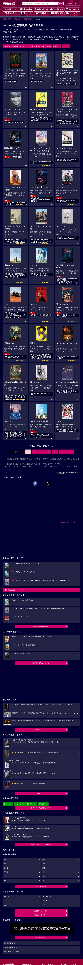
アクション (7, 896)
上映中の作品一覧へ (10, 947)
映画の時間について (41, 938)
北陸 (43, 872)
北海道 (6, 868)
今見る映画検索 (72, 4)
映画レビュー (40, 793)
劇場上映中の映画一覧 (40, 626)
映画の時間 (7, 19)
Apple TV (65, 46)
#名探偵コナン (31, 804)
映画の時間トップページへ (13, 952)
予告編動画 (41, 13)
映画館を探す (10, 13)
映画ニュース (26, 13)
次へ (66, 452)
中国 (5, 876)
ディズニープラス (26, 46)
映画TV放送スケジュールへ (40, 844)
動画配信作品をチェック (40, 663)
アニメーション (47, 896)
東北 (43, 868)
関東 (43, 859)
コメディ (7, 905)
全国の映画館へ (41, 886)
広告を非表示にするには (70, 522)
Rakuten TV (39, 46)
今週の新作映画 (41, 9)
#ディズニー (42, 804)
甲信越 (6, 872)
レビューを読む (72, 13)
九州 (5, 880)
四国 (43, 876)
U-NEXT (6, 46)
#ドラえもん (7, 804)
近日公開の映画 (57, 9)
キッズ (44, 901)
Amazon (14, 46)
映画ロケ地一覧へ (41, 915)
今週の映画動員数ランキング (13, 590)
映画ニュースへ (41, 730)
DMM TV (56, 46)
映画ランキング (72, 9)
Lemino (48, 46)
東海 (43, 864)
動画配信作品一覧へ (10, 943)
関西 (5, 864)
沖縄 (43, 880)
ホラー (44, 905)
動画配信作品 (57, 13)
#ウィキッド (18, 804)
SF (4, 901)
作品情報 (16, 19)
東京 (5, 859)
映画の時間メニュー (10, 9)
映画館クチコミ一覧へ (40, 911)
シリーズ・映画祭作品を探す (41, 808)
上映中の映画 (26, 9)
